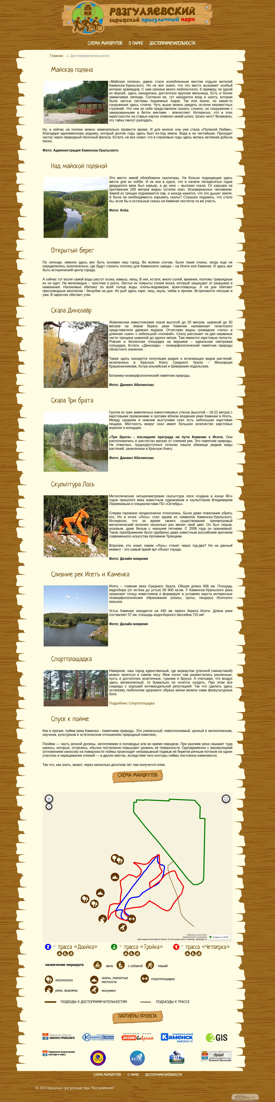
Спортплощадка (71, 659)
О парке (136, 43)
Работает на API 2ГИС (197, 935)
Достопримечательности (172, 43)
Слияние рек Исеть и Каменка (90, 574)
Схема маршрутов (105, 43)
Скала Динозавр (71, 310)
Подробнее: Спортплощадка (132, 703)
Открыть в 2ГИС (221, 937)
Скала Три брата (72, 400)
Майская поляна (72, 70)
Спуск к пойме (70, 719)
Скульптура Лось (73, 484)
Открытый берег (72, 250)
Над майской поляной (79, 166)
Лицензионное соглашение (195, 937)
